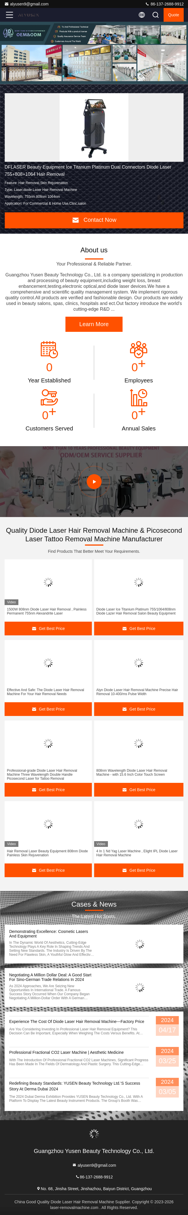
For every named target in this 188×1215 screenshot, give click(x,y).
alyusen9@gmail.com (26, 4)
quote (173, 15)
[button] (71, 78)
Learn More (93, 324)
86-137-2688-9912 (164, 4)
